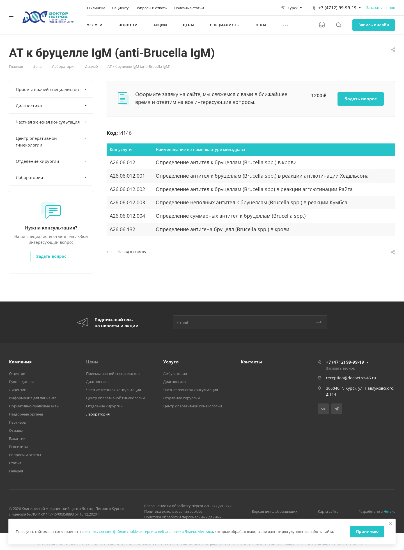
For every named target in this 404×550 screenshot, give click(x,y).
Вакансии (17, 438)
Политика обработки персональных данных (183, 516)
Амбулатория (175, 373)
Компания (20, 362)
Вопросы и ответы (25, 454)
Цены (92, 362)
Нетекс (389, 511)
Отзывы (16, 430)
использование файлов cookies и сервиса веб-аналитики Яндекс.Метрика (149, 531)
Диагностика (52, 105)
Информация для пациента (32, 397)
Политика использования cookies (173, 511)
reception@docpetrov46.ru (351, 377)
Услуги (171, 362)
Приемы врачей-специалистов (52, 89)
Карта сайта (328, 511)
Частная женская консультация (52, 122)
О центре (17, 373)
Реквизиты (18, 446)
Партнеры (18, 422)
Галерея (16, 471)
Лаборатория (52, 177)
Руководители (21, 381)
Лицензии (17, 389)
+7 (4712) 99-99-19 (337, 7)
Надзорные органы (26, 414)
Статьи (15, 462)
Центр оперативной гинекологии (52, 141)
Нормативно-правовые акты (34, 406)
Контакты (251, 362)
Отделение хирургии (52, 161)
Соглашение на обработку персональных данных (187, 505)
